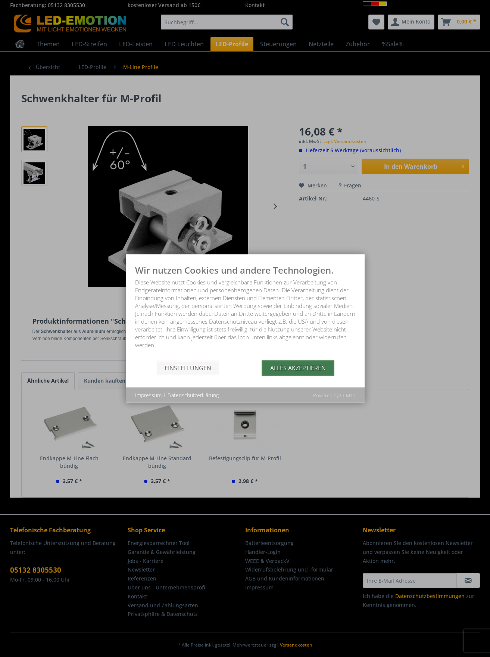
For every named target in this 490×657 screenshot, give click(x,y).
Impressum (148, 394)
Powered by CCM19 (334, 395)
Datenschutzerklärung (193, 394)
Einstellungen (188, 368)
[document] (245, 313)
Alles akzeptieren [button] (298, 368)
